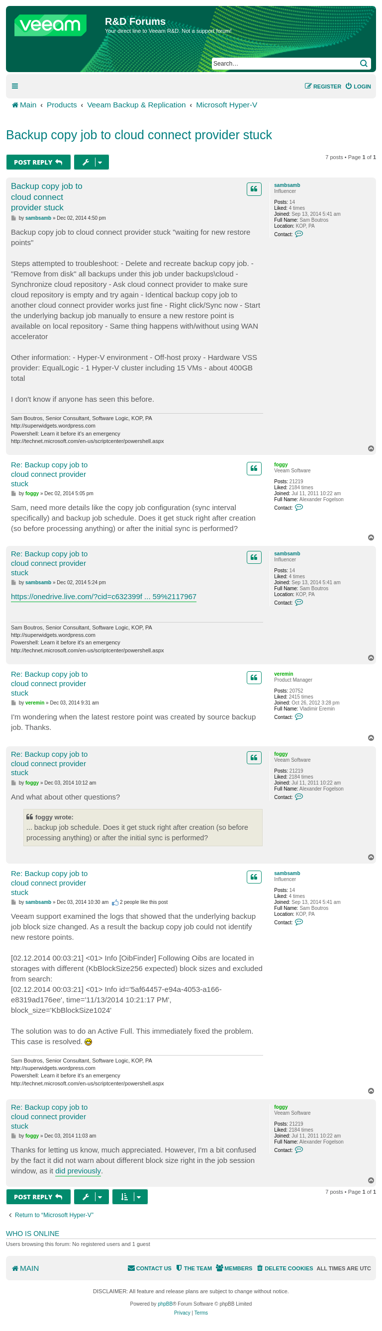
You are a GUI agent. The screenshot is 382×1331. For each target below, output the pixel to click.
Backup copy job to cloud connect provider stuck (139, 135)
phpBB (165, 1304)
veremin (283, 674)
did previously (78, 1170)
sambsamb (287, 185)
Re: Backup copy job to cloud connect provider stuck (49, 474)
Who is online (32, 1234)
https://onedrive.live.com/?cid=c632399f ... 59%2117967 (103, 596)
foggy (280, 464)
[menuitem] (358, 86)
